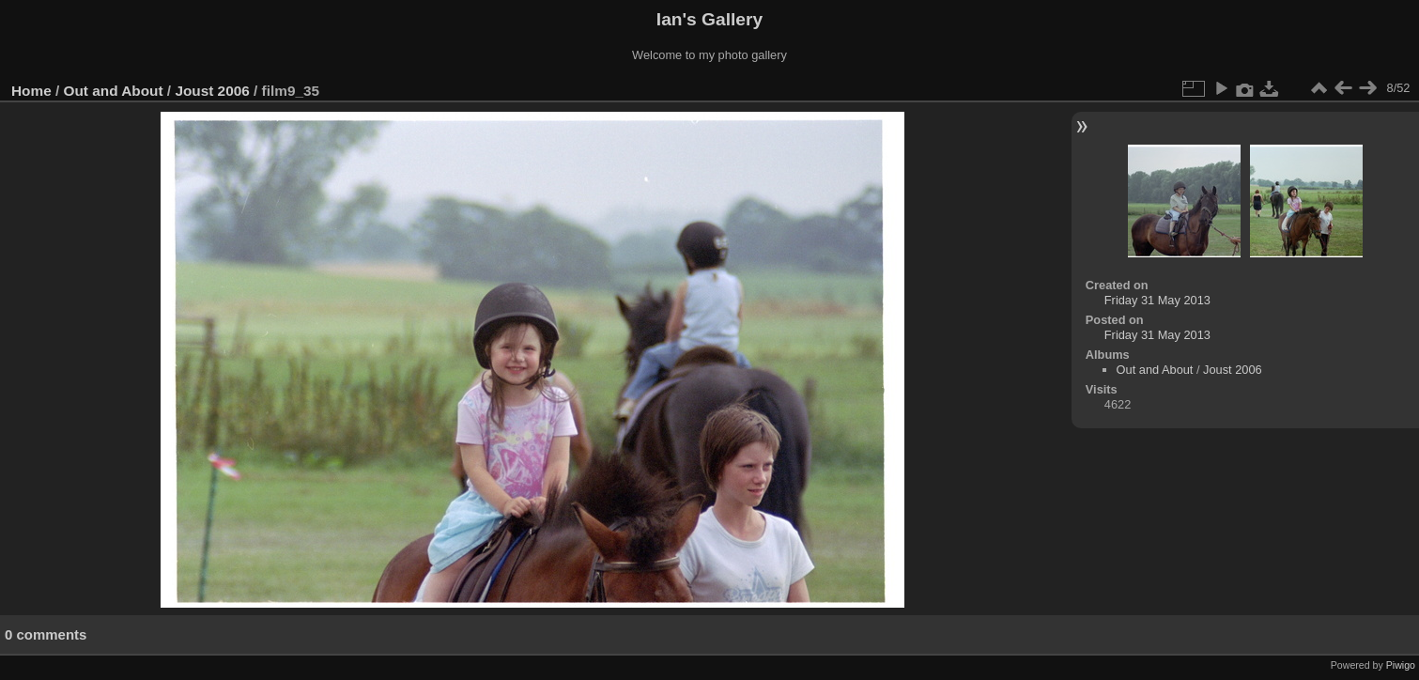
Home (31, 91)
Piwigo (1400, 665)
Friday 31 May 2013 (1157, 300)
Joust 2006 (212, 91)
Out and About (113, 91)
